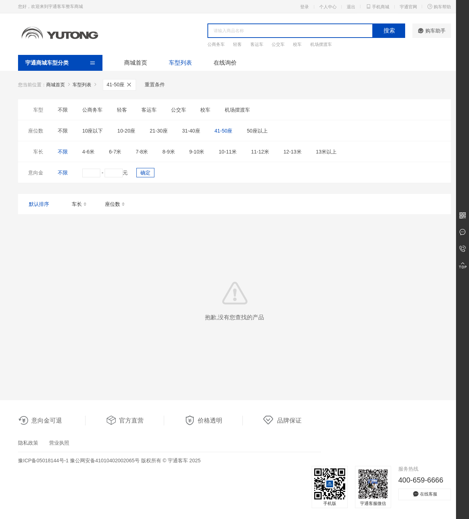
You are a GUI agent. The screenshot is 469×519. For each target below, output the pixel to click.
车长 (79, 204)
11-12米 (260, 152)
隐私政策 (28, 443)
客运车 (256, 44)
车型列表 (180, 63)
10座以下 (92, 131)
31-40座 (191, 131)
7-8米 (142, 152)
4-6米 (88, 152)
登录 (304, 6)
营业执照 (59, 443)
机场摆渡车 (321, 44)
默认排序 (39, 204)
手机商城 (377, 6)
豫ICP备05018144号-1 (43, 460)
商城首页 (135, 63)
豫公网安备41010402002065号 (105, 460)
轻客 (237, 44)
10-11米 (228, 152)
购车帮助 (439, 6)
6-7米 (115, 152)
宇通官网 (408, 6)
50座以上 (257, 131)
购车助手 (432, 31)
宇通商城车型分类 (47, 63)
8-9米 (168, 152)
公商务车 (216, 44)
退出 (351, 6)
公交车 (278, 44)
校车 (297, 44)
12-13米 (293, 152)
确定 (145, 173)
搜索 (389, 30)
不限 (63, 110)
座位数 (115, 204)
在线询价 (225, 63)
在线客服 (424, 494)
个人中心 (328, 6)
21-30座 (159, 131)
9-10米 (196, 152)
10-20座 (126, 131)
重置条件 (155, 84)
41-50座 (119, 84)
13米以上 (326, 152)
